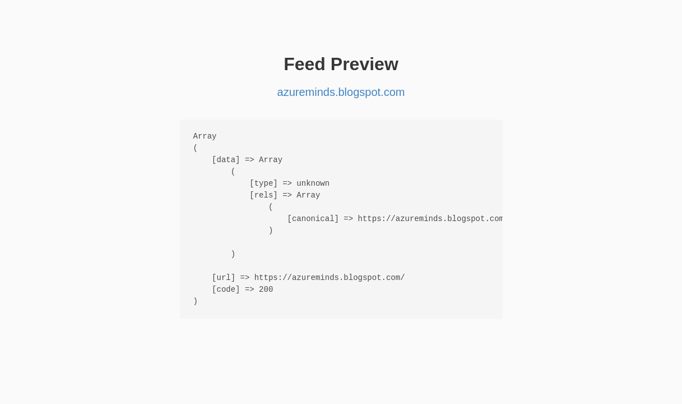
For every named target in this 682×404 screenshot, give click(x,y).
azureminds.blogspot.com (341, 92)
